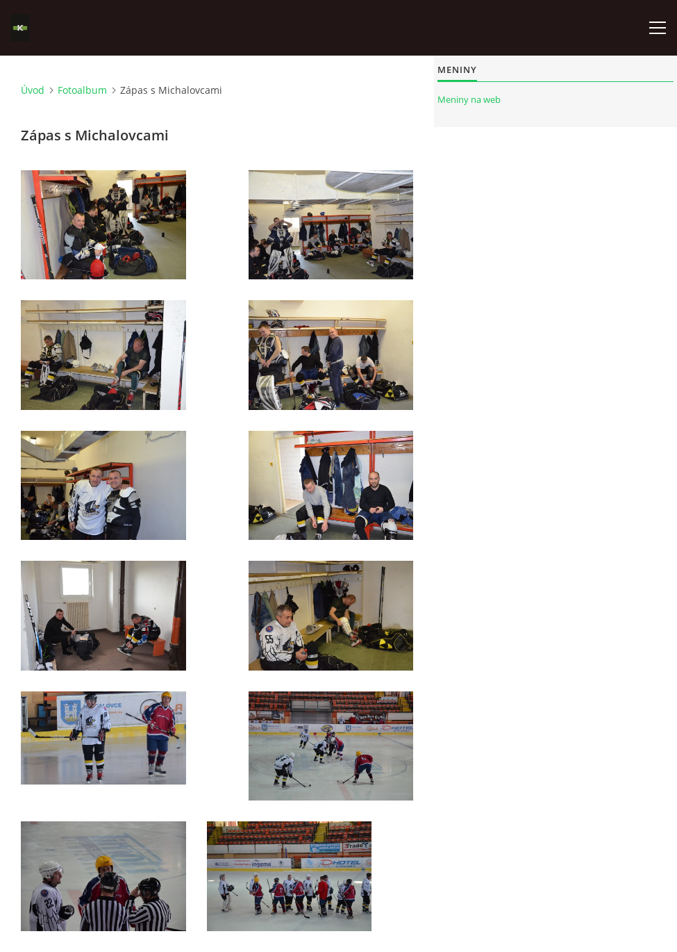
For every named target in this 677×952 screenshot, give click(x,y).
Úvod (32, 90)
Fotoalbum (82, 90)
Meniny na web (469, 99)
